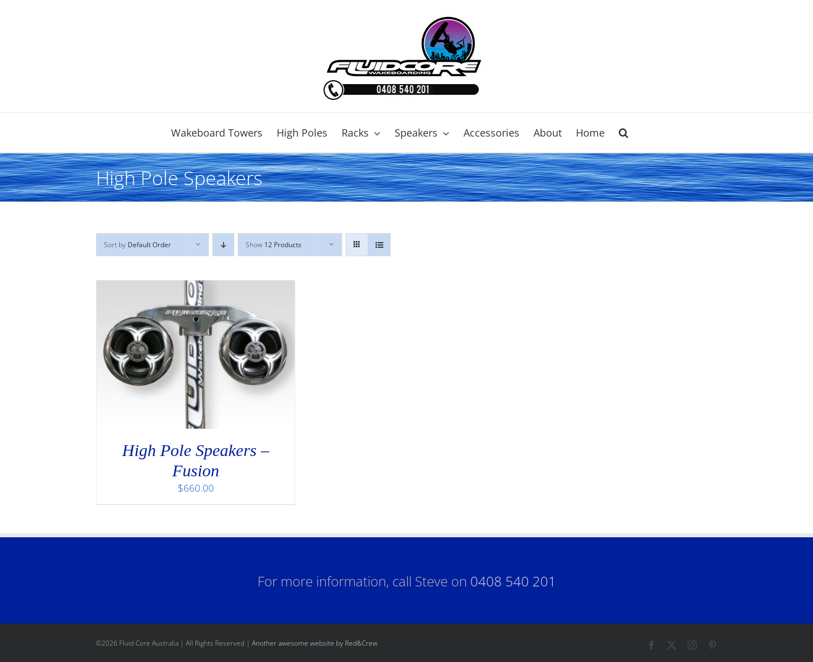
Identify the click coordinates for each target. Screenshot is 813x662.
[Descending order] (223, 244)
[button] (623, 132)
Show (273, 244)
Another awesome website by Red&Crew (315, 643)
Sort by (137, 244)
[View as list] (379, 245)
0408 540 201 (513, 581)
